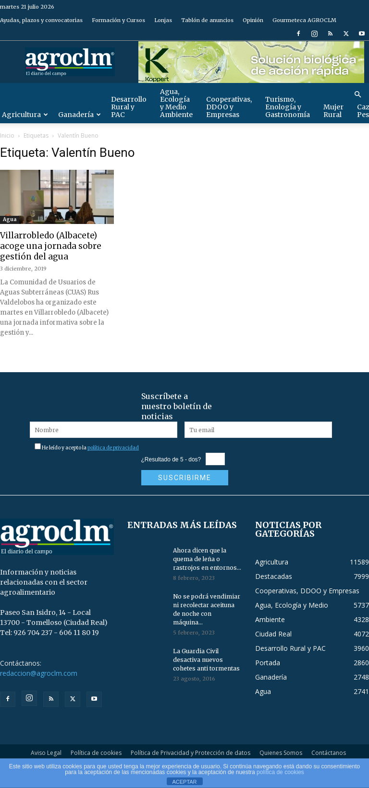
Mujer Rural (333, 111)
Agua (9, 219)
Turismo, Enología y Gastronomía (287, 107)
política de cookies (280, 772)
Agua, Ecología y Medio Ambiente (176, 103)
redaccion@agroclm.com (38, 673)
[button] (357, 94)
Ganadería (79, 114)
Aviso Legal (46, 753)
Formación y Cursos (118, 20)
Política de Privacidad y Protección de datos (190, 753)
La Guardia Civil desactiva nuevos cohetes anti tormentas (206, 659)
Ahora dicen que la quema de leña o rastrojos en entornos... (207, 559)
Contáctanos (328, 753)
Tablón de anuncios (207, 20)
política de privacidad (113, 448)
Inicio (7, 135)
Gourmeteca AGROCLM (304, 20)
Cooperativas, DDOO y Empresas (229, 107)
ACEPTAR (184, 782)
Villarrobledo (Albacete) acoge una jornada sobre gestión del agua (50, 246)
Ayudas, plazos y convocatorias (41, 20)
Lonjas (163, 20)
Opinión (253, 20)
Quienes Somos (280, 753)
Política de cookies (96, 753)
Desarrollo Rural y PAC (129, 107)
